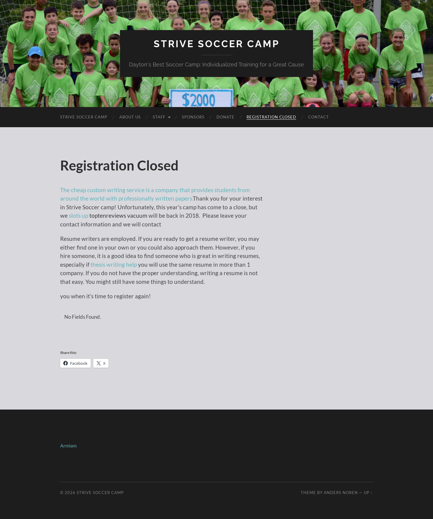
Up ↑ (368, 492)
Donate (225, 117)
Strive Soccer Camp (217, 43)
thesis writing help (114, 264)
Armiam (68, 445)
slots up (78, 215)
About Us (130, 117)
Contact (318, 117)
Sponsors (193, 117)
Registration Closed (271, 117)
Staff (159, 117)
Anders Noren (341, 492)
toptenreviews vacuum (118, 215)
